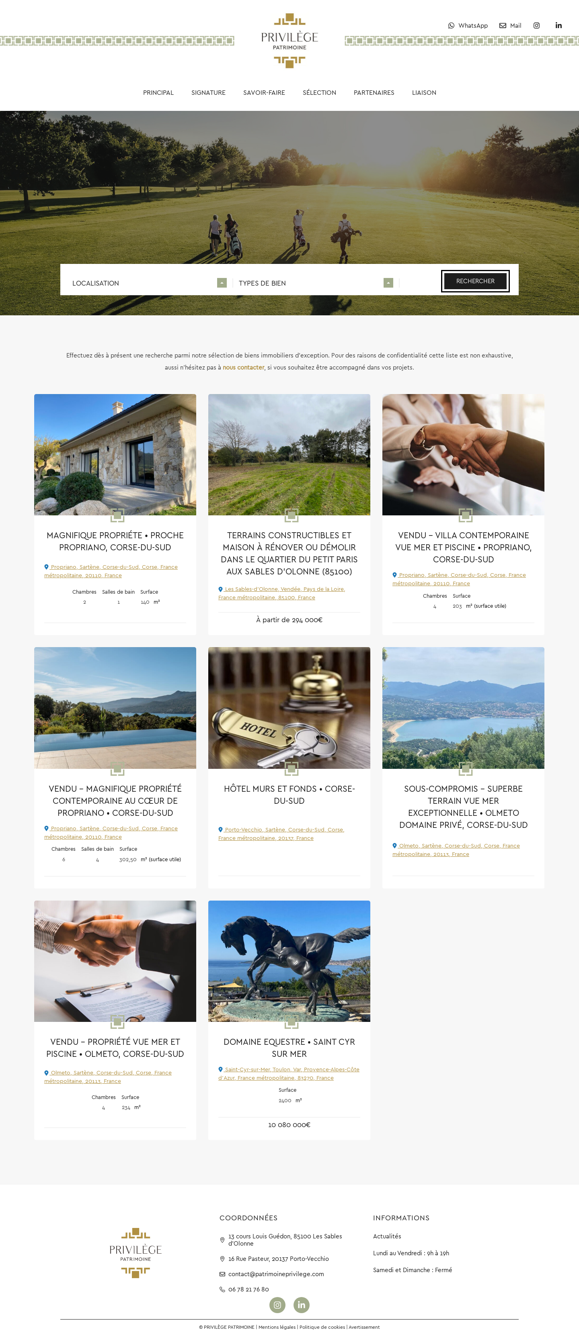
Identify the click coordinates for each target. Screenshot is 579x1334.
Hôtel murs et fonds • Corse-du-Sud (289, 794)
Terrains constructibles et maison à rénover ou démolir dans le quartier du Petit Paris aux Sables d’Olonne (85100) (289, 553)
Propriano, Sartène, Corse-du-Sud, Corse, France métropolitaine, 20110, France (111, 571)
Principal (158, 92)
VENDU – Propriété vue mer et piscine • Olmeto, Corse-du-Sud (115, 1047)
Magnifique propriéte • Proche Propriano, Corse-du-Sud (115, 541)
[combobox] (149, 284)
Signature (208, 92)
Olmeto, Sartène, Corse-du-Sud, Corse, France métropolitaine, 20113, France (456, 850)
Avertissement (364, 1327)
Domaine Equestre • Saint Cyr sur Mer (289, 1047)
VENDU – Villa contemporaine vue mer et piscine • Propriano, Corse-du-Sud (463, 547)
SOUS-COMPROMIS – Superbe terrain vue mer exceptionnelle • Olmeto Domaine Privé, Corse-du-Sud (463, 806)
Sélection (319, 92)
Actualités (387, 1236)
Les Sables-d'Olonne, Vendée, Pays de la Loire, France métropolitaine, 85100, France (281, 593)
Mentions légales (277, 1327)
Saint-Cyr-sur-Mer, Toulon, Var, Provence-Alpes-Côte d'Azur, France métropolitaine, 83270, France (288, 1073)
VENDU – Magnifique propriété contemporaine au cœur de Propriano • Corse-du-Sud (115, 800)
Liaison (424, 92)
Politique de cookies (322, 1327)
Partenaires (374, 92)
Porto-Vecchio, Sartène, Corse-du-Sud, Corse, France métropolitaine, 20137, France (281, 834)
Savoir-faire (264, 92)
